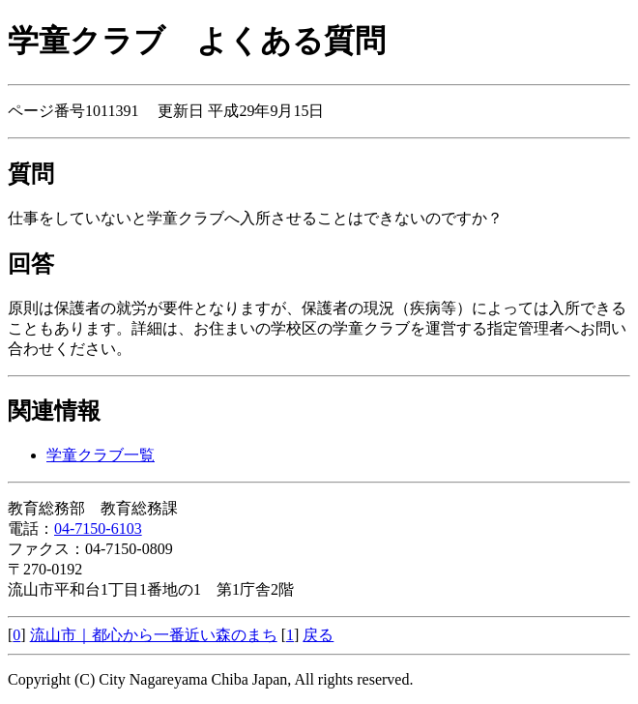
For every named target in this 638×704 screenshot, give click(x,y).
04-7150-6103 (98, 528)
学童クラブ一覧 (100, 455)
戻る (318, 635)
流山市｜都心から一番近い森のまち (153, 635)
